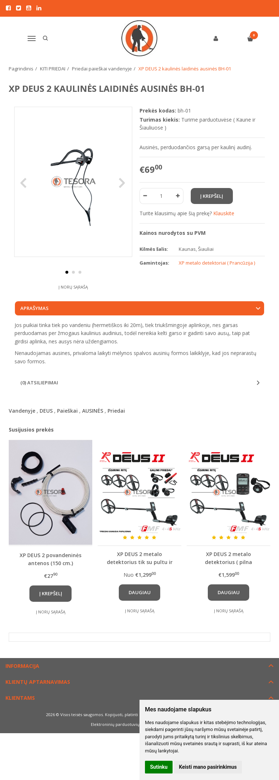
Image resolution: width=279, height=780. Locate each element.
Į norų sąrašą (73, 300)
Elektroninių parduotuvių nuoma (122, 738)
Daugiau (140, 606)
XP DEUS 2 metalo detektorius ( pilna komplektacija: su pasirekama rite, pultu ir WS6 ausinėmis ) (228, 572)
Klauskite (223, 213)
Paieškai (67, 424)
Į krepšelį (50, 607)
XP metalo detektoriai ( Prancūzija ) (217, 263)
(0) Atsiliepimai (39, 396)
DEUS (46, 424)
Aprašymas (34, 322)
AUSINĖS (92, 424)
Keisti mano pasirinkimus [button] (208, 767)
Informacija (22, 679)
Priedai (116, 424)
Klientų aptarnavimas (37, 696)
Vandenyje (22, 424)
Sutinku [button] (158, 767)
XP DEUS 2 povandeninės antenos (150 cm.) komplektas (50, 572)
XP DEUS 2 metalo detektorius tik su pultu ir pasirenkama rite (140, 572)
